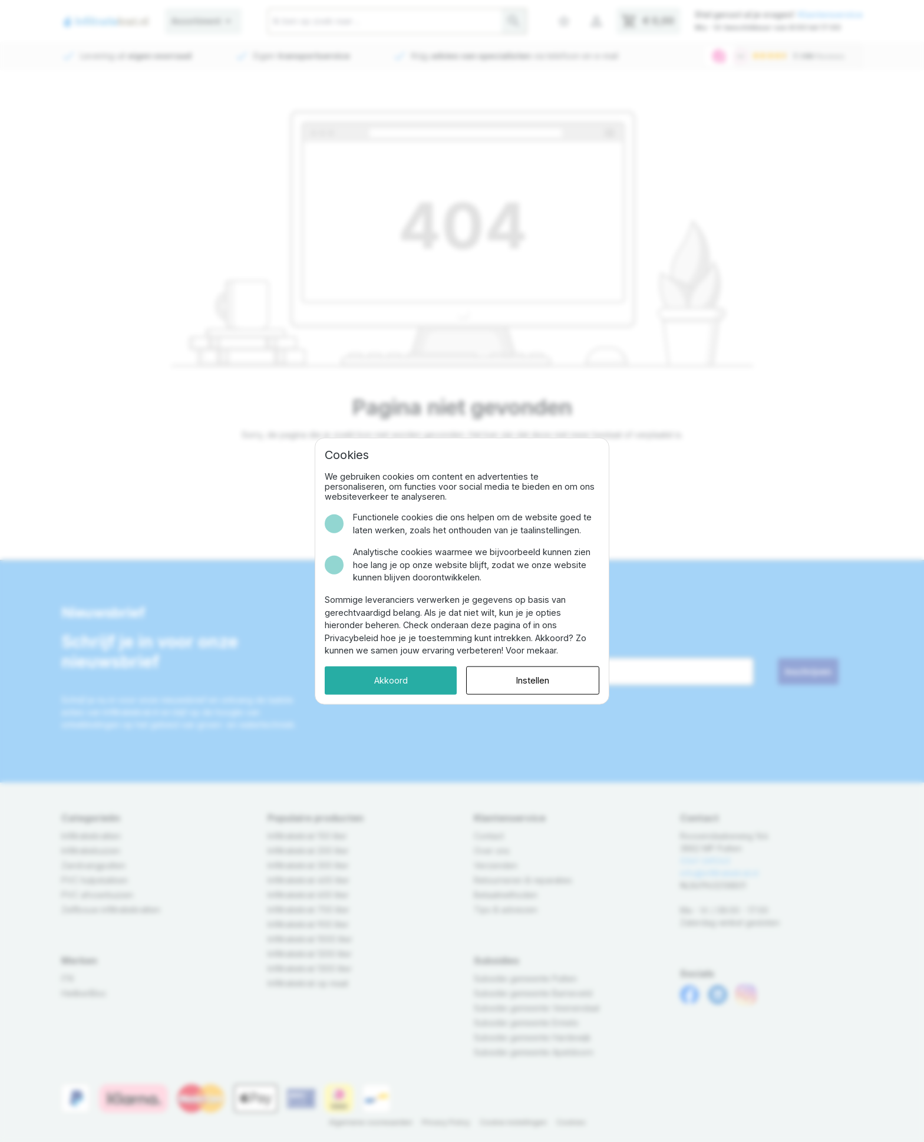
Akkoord (391, 680)
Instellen (532, 680)
